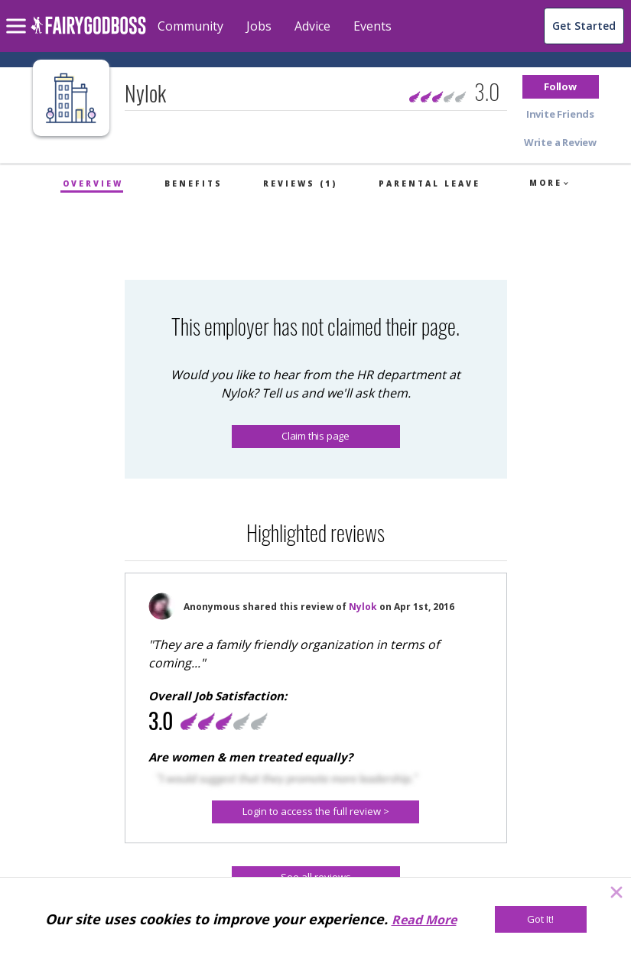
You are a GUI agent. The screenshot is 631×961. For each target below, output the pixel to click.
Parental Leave (429, 183)
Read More (424, 919)
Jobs (259, 26)
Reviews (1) (300, 183)
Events (372, 26)
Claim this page (315, 436)
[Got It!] (541, 919)
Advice (312, 26)
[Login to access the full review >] (315, 811)
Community (190, 26)
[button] (560, 87)
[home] (88, 34)
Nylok (363, 606)
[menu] (18, 13)
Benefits (193, 183)
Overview (93, 183)
